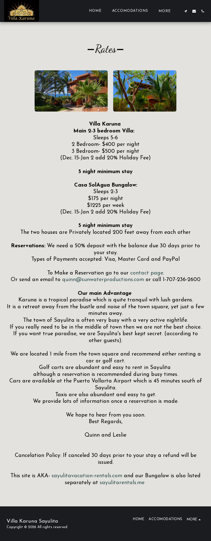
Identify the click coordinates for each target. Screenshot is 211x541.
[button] (186, 11)
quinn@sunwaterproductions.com (103, 279)
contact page (146, 273)
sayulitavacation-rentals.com (87, 476)
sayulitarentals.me (122, 482)
